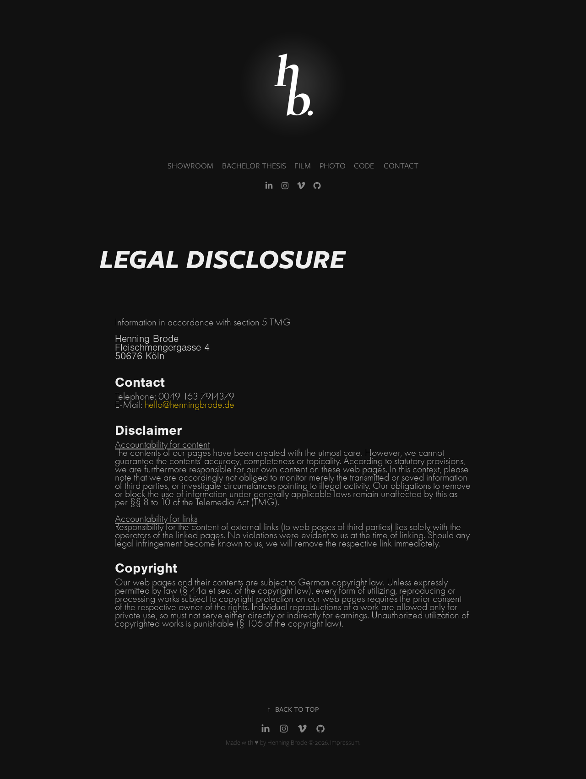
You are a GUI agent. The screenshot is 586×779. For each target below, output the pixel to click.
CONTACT (401, 165)
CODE (364, 165)
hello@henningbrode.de (189, 405)
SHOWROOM (190, 165)
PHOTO (333, 165)
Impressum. (345, 742)
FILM (302, 165)
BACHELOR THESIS (254, 165)
